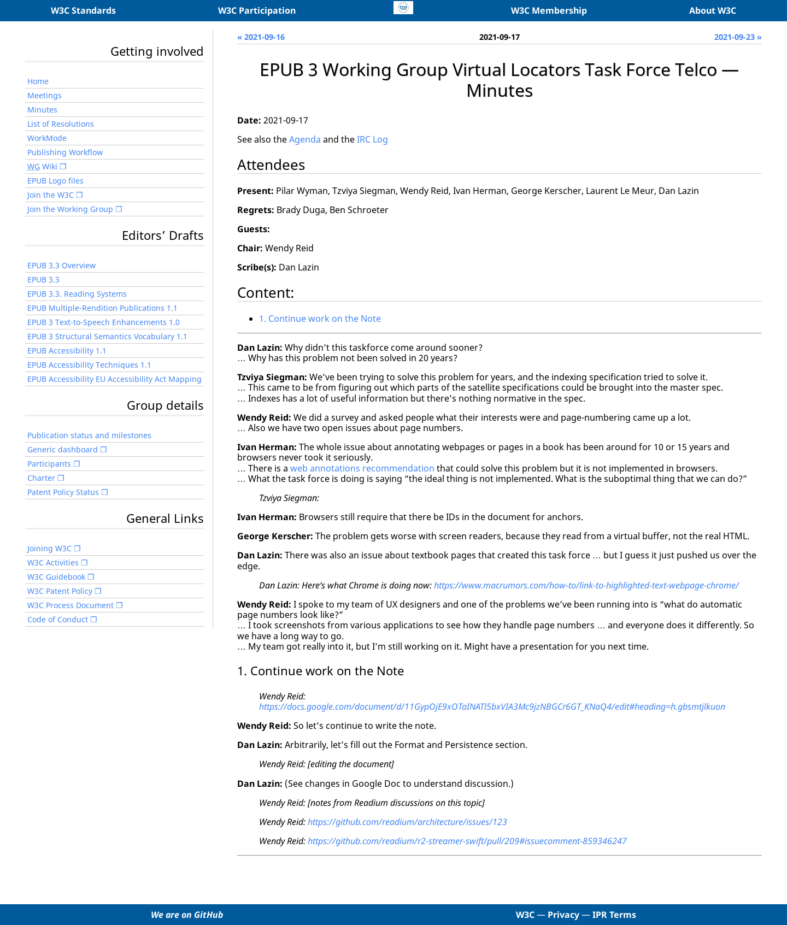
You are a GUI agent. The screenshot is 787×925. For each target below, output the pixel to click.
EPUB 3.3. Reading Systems (77, 293)
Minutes (42, 109)
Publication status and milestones (89, 435)
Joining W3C (49, 548)
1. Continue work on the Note (320, 319)
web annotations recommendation (362, 468)
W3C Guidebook (56, 577)
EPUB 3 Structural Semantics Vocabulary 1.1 (107, 336)
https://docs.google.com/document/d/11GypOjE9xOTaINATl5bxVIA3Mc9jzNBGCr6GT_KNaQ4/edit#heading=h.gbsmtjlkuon (492, 706)
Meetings (44, 95)
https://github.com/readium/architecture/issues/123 (407, 822)
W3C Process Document (70, 605)
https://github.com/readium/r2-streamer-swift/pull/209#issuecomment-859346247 (467, 841)
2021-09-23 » (738, 37)
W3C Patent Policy (59, 591)
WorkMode (47, 138)
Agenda (305, 139)
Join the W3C (50, 195)
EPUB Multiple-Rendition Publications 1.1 (102, 308)
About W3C (712, 10)
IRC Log (372, 139)
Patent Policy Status (63, 492)
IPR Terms (614, 915)
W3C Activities (53, 562)
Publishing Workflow (65, 152)
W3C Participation (257, 10)
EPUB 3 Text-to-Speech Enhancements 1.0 (103, 322)
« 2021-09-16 (261, 37)
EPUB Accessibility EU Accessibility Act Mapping (114, 379)
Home (38, 81)
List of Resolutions (60, 124)
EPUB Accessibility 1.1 (67, 350)
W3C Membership (549, 10)
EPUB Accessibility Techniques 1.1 (89, 365)
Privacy (563, 915)
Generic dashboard (62, 449)
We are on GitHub (187, 915)
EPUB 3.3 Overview (61, 265)
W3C (525, 915)
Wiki (42, 166)
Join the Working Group (70, 209)
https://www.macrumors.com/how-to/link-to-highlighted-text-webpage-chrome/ (586, 585)
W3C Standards (83, 10)
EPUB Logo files (55, 180)
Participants (49, 463)
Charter (41, 478)
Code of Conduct (57, 619)
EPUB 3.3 (43, 279)
